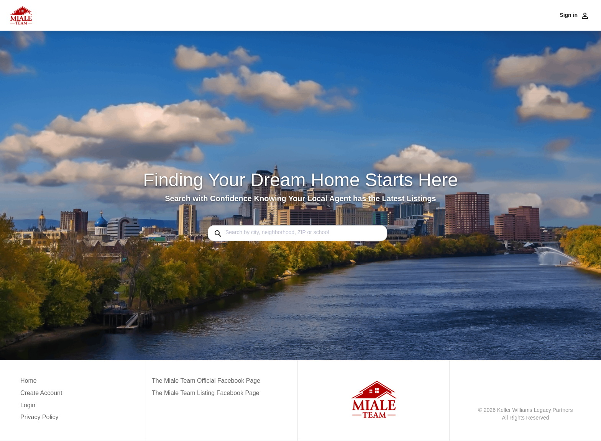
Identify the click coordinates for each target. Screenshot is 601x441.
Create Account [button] (41, 393)
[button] (41, 407)
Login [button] (27, 405)
